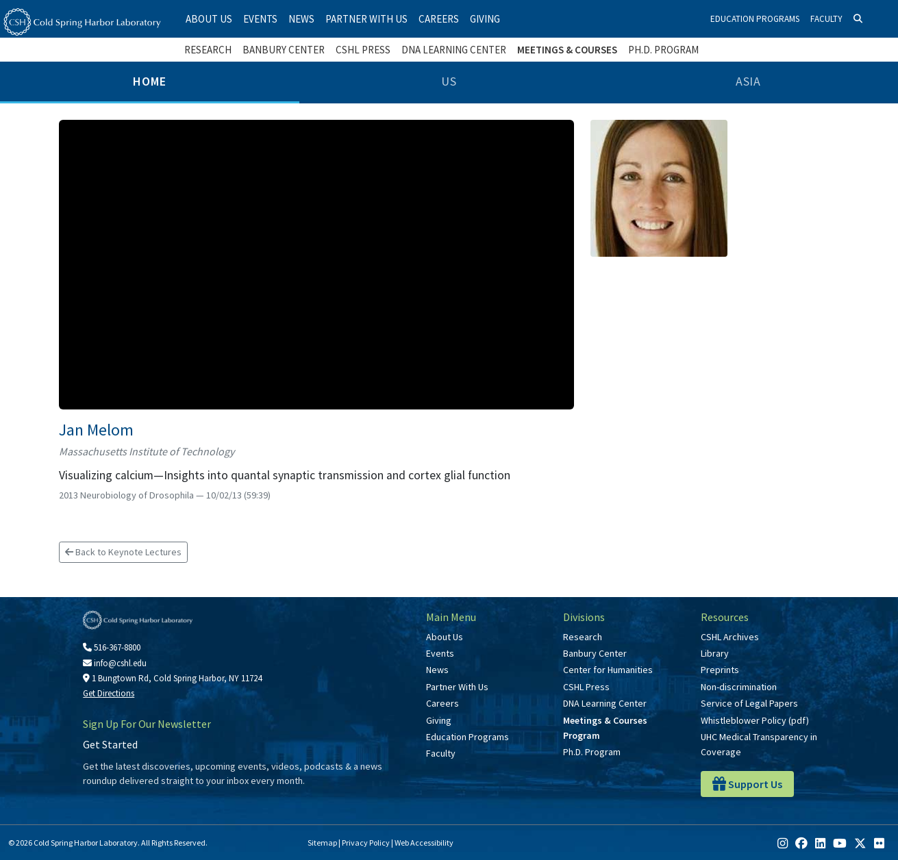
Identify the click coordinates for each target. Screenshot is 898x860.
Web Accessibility (424, 842)
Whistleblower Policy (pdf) (755, 720)
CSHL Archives (730, 637)
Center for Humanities (608, 669)
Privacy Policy (366, 842)
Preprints (720, 669)
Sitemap (322, 842)
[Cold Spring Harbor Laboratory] (82, 22)
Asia (749, 81)
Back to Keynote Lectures (123, 552)
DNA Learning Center (453, 49)
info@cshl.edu (115, 663)
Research (208, 49)
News (301, 18)
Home (149, 81)
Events (260, 18)
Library (715, 653)
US (449, 81)
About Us (209, 18)
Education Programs (754, 19)
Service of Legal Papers (749, 703)
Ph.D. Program (663, 49)
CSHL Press (363, 49)
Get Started (110, 744)
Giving (485, 18)
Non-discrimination (739, 687)
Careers (439, 18)
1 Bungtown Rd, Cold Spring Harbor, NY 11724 (172, 678)
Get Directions (108, 693)
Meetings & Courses (567, 49)
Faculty (826, 19)
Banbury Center (283, 49)
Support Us (747, 784)
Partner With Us (366, 18)
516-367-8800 (111, 647)
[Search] (858, 19)
